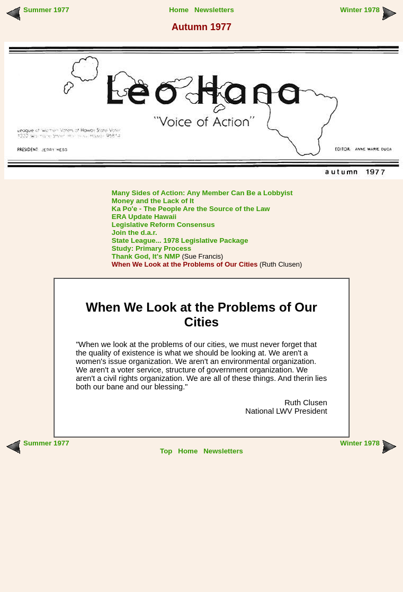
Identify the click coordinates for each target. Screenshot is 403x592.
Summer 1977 (46, 10)
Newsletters (214, 10)
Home (179, 10)
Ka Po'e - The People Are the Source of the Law (191, 209)
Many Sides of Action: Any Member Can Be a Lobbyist (202, 193)
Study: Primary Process (151, 248)
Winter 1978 (360, 10)
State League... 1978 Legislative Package (180, 240)
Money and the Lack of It (153, 201)
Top (166, 451)
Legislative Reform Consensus (163, 225)
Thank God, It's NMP (146, 256)
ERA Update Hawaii (144, 217)
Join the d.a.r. (134, 232)
